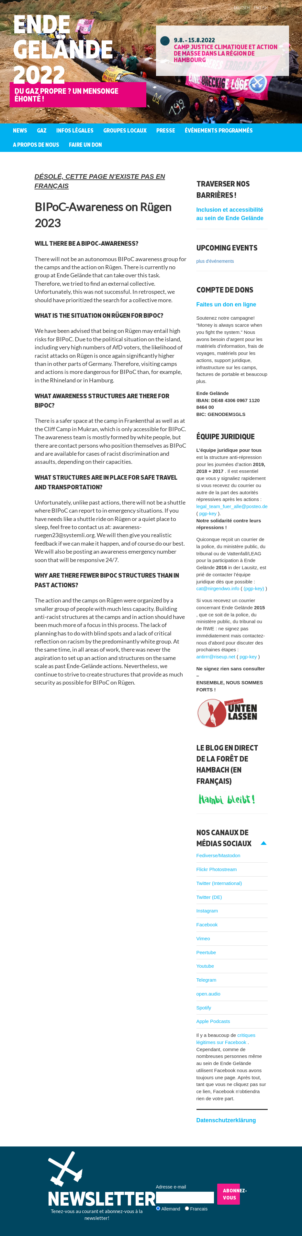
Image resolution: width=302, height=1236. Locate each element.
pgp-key (208, 513)
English (261, 7)
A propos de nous (36, 144)
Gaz (42, 130)
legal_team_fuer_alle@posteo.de (232, 506)
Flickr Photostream (216, 869)
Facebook (207, 924)
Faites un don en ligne (226, 304)
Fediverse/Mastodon (218, 855)
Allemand (170, 1208)
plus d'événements (215, 261)
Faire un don (85, 144)
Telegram (206, 980)
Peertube (206, 952)
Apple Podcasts (213, 1021)
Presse (165, 130)
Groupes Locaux (125, 130)
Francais (199, 1208)
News (20, 130)
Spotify (203, 1007)
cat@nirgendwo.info (218, 588)
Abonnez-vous (231, 1194)
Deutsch (242, 7)
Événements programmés (219, 130)
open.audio (208, 993)
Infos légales (75, 130)
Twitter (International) (219, 883)
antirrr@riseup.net (216, 656)
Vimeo (203, 938)
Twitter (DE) (209, 897)
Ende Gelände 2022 (63, 49)
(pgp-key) (255, 588)
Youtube (205, 966)
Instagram (207, 910)
